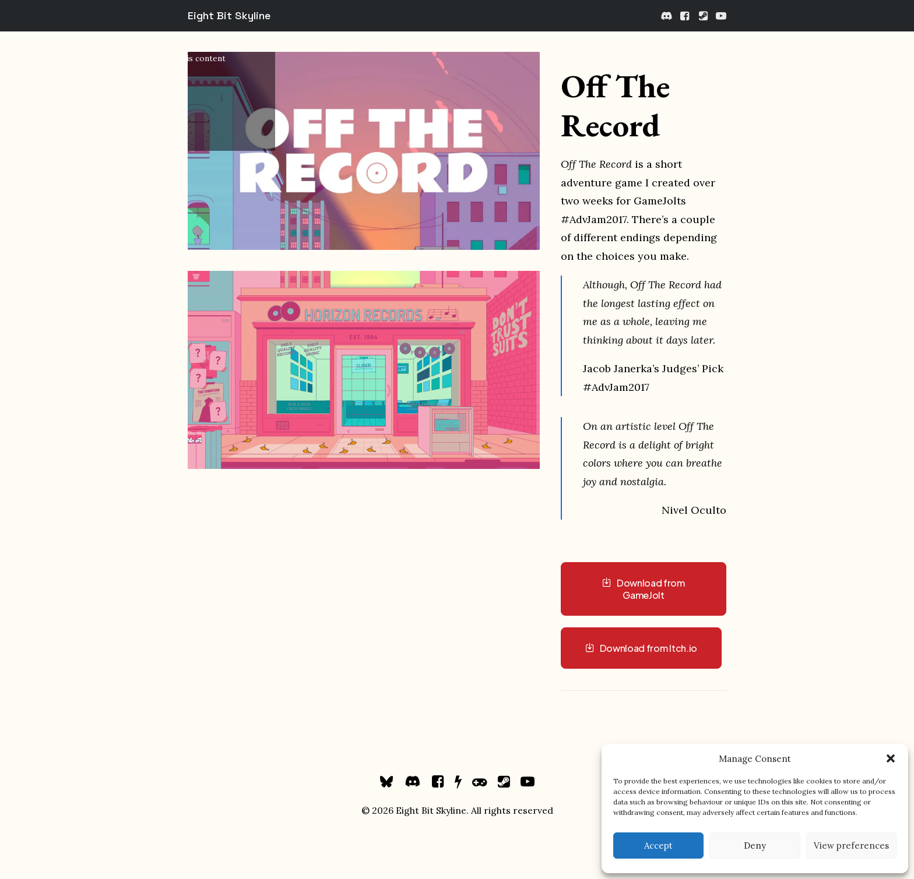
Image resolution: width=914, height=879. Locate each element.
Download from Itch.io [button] (641, 648)
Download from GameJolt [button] (644, 589)
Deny (755, 845)
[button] (891, 758)
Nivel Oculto (694, 510)
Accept (658, 845)
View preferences (851, 845)
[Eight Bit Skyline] (229, 15)
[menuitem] (667, 15)
